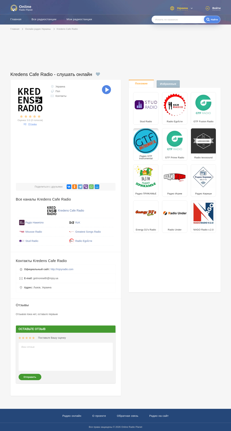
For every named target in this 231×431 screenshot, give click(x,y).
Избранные (168, 83)
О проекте (99, 415)
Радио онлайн (71, 415)
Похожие (141, 83)
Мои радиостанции (79, 19)
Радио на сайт (159, 415)
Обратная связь (127, 415)
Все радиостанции (44, 19)
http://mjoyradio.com (62, 269)
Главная (15, 19)
